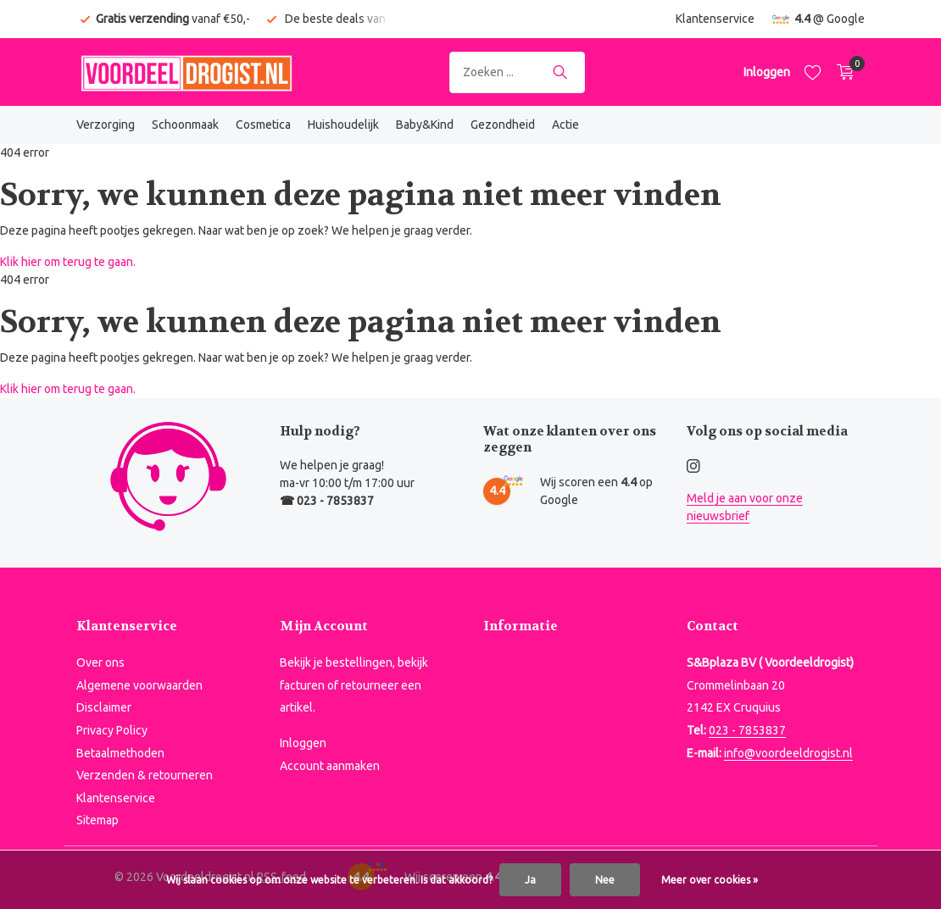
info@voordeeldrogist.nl (788, 753)
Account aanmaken (330, 766)
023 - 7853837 (747, 730)
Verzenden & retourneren (144, 775)
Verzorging (105, 124)
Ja (530, 879)
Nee (605, 879)
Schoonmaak (185, 124)
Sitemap (97, 820)
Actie (565, 124)
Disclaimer (103, 707)
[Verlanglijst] (812, 72)
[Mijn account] (766, 72)
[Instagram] (693, 467)
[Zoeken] (517, 72)
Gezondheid (502, 124)
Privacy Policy (112, 730)
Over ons (100, 662)
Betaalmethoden (120, 753)
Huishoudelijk (343, 124)
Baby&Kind (425, 124)
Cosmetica (263, 124)
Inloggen (303, 743)
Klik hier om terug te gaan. (68, 262)
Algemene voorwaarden (139, 685)
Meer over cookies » (709, 879)
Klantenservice (715, 18)
